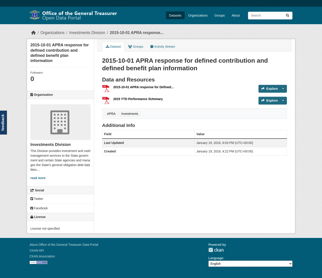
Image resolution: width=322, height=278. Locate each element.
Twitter (36, 199)
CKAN (216, 250)
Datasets (175, 15)
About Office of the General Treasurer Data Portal (64, 244)
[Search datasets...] (270, 15)
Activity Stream (162, 46)
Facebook (39, 208)
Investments (129, 113)
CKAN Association (42, 256)
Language (215, 258)
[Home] (33, 32)
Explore (269, 88)
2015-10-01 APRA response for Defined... (143, 87)
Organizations (198, 15)
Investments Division (87, 32)
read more (38, 178)
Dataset (113, 46)
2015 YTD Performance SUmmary (138, 99)
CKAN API (37, 250)
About (236, 15)
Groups (219, 15)
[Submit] (287, 15)
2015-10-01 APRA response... (136, 32)
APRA (111, 113)
